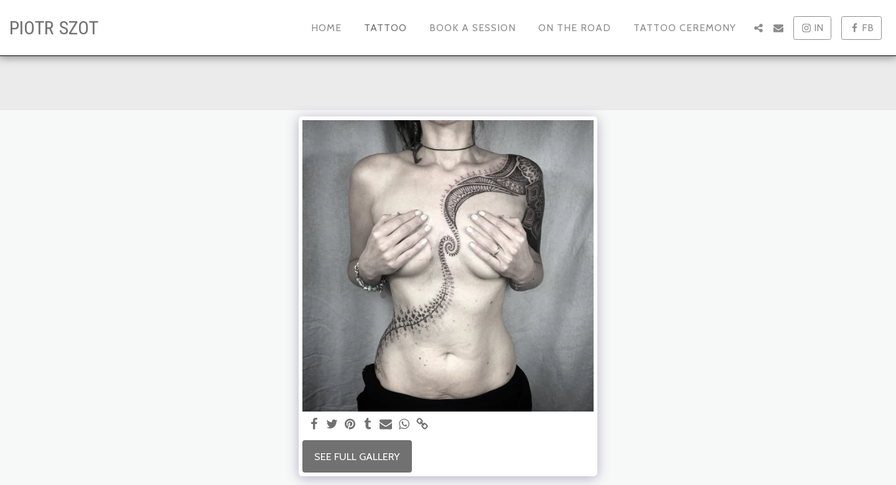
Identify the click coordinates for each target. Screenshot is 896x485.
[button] (758, 28)
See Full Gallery (356, 456)
